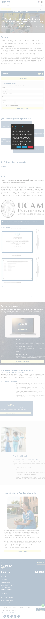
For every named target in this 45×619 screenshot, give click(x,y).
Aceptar (18, 147)
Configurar (30, 147)
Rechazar (24, 147)
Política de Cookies (28, 140)
